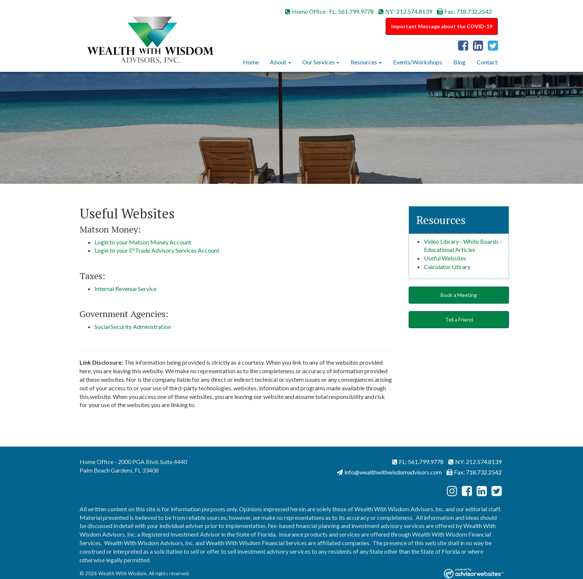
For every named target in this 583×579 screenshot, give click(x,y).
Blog (459, 61)
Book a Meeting (459, 295)
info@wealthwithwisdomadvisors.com (389, 472)
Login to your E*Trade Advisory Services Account (156, 250)
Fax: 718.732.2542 (464, 11)
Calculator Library (447, 266)
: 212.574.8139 (405, 11)
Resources (364, 61)
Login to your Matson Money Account (142, 242)
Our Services (318, 61)
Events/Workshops (417, 61)
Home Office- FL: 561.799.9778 (329, 11)
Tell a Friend (459, 319)
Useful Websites (445, 258)
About (278, 61)
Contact (487, 61)
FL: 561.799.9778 (418, 461)
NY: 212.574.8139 (475, 461)
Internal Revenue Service (125, 288)
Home (251, 61)
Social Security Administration (132, 326)
